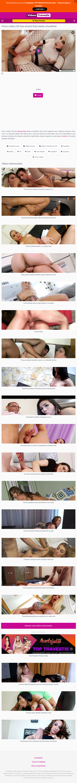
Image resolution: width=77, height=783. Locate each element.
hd (19, 152)
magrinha (52, 152)
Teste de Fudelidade (38, 762)
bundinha (65, 146)
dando (10, 152)
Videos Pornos (29, 146)
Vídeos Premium (39, 21)
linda (27, 152)
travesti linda (21, 131)
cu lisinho (64, 136)
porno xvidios (38, 157)
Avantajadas (38, 758)
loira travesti (39, 152)
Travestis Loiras (13, 146)
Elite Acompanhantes (38, 766)
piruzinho (65, 152)
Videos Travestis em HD (48, 146)
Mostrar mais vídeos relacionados (38, 626)
